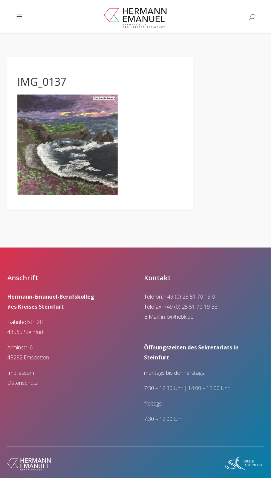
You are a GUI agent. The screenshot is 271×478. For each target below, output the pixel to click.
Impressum (20, 372)
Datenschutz (22, 382)
